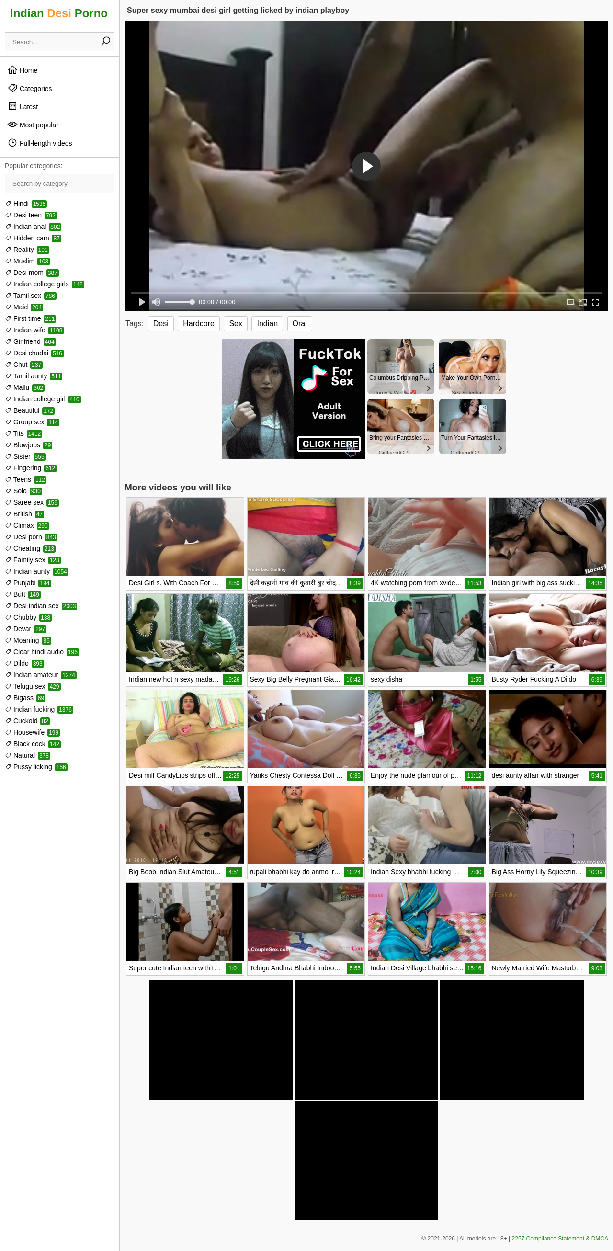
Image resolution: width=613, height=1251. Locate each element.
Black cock (33, 744)
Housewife (32, 732)
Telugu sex (33, 686)
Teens (25, 479)
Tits (23, 433)
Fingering (31, 468)
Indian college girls (44, 284)
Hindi (26, 203)
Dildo (24, 663)
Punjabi (28, 583)
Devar (25, 629)
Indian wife (34, 330)
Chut (24, 364)
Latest (22, 106)
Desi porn (31, 537)
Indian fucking (39, 709)
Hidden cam (33, 238)
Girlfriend (30, 341)
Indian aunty (36, 571)
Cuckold (27, 721)
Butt (23, 594)
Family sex (33, 560)
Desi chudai (34, 353)
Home (22, 70)
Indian (267, 323)
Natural (27, 755)
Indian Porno (59, 13)
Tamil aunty (33, 376)
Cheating (30, 548)
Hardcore (199, 323)
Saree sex (32, 502)
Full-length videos (39, 142)
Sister (25, 456)
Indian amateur (41, 675)
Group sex (32, 422)
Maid (24, 307)
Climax (27, 525)
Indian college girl (43, 399)
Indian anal (33, 226)
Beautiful (30, 410)
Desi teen (31, 215)
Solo (23, 491)
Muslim (27, 261)
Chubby (28, 617)
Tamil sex (31, 295)
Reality (27, 249)
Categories (29, 88)
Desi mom (32, 272)
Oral (300, 323)
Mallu (25, 387)
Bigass (25, 698)
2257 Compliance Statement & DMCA (560, 1238)
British (24, 514)
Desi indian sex (41, 606)
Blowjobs (28, 445)
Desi (161, 323)
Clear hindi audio (42, 652)
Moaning (28, 640)
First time (30, 318)
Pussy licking (36, 767)
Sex (235, 323)
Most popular (32, 124)
